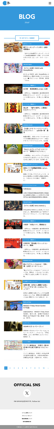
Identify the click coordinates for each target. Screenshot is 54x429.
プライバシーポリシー (27, 415)
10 (44, 368)
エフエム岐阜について (27, 412)
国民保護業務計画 (27, 421)
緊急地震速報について (27, 418)
